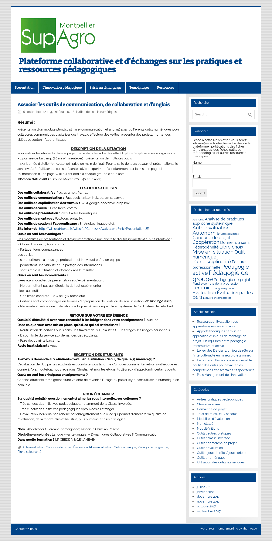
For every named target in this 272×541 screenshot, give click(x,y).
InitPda (59, 112)
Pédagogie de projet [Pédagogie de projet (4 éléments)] (232, 279)
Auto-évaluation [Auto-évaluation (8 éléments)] (211, 227)
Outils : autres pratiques (214, 433)
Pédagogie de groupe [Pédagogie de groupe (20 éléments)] (220, 276)
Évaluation (80, 447)
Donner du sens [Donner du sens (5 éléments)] (234, 242)
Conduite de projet (59, 447)
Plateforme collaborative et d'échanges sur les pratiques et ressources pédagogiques (130, 65)
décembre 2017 (208, 496)
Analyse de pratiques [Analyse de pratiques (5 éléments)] (224, 219)
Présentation (24, 87)
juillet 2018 (204, 487)
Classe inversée (208, 404)
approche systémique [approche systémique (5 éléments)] (212, 223)
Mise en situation (100, 447)
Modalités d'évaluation (213, 419)
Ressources (165, 87)
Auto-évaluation (33, 447)
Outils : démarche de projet (217, 443)
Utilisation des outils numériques (94, 112)
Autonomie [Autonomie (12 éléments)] (206, 233)
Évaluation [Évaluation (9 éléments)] (204, 292)
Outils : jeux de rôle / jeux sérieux (221, 453)
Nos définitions (208, 428)
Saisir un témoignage (105, 87)
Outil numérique (125, 447)
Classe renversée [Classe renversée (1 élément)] (230, 234)
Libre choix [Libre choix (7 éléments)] (231, 247)
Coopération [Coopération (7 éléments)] (206, 242)
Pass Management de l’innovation (221, 375)
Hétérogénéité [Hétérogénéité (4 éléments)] (206, 247)
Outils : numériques (211, 458)
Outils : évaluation (210, 448)
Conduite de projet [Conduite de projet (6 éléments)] (212, 237)
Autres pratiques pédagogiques (220, 399)
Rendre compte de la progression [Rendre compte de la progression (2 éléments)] (216, 283)
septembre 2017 (209, 511)
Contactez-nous (26, 529)
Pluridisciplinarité (29, 451)
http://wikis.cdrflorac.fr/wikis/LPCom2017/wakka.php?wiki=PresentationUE (94, 229)
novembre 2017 (208, 501)
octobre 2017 (206, 506)
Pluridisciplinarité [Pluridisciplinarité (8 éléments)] (212, 261)
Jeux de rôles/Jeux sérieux (217, 414)
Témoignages (139, 87)
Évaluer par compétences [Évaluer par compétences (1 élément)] (217, 298)
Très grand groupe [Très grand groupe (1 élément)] (223, 288)
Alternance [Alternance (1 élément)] (198, 219)
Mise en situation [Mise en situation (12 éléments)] (213, 251)
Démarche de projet (212, 409)
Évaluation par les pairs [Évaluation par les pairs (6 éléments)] (223, 295)
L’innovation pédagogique (62, 87)
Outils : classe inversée (213, 438)
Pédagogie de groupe (153, 447)
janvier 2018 (205, 492)
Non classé (205, 424)
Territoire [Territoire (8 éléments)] (202, 287)
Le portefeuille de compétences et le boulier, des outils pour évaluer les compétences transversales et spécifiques (223, 365)
